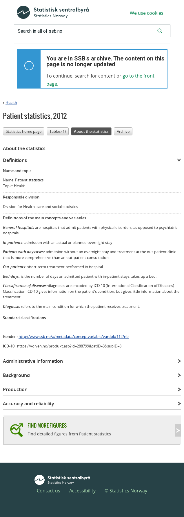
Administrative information (33, 361)
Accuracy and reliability (28, 403)
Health (11, 102)
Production (15, 389)
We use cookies (146, 13)
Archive (123, 131)
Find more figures (47, 425)
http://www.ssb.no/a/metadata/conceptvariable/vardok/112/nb (74, 336)
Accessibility (82, 490)
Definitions (15, 160)
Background (16, 375)
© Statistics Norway (126, 490)
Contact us (48, 490)
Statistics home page (23, 131)
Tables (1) (58, 131)
